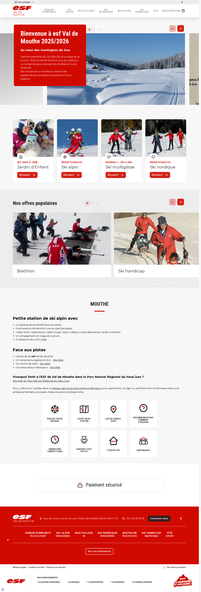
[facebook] (182, 2)
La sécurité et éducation (49, 582)
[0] (89, 29)
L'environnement (95, 582)
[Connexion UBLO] (2, 589)
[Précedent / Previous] (172, 28)
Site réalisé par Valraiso (174, 567)
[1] (94, 29)
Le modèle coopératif (142, 582)
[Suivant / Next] (180, 28)
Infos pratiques (24, 2)
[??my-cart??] (173, 11)
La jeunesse (74, 582)
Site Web (58, 360)
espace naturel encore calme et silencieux (76, 388)
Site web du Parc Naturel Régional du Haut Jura (41, 381)
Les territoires (118, 582)
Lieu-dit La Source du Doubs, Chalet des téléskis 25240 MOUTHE (80, 518)
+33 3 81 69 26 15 (135, 518)
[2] (99, 29)
